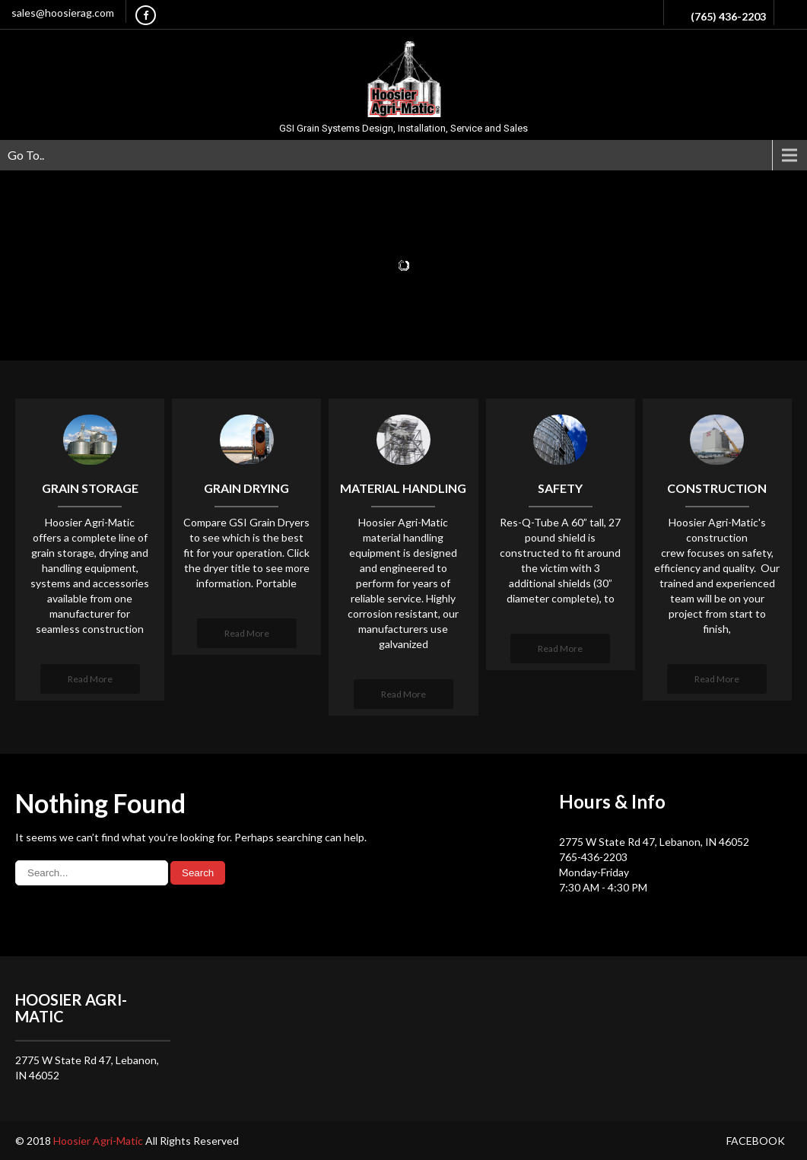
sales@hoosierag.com (62, 12)
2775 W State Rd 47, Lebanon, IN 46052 (654, 841)
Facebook (755, 1140)
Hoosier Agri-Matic (99, 1140)
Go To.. (26, 155)
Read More (90, 679)
